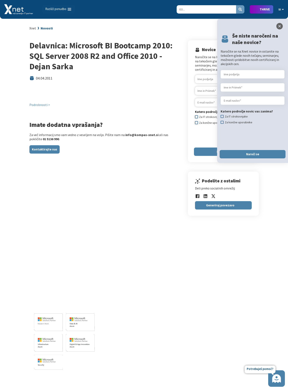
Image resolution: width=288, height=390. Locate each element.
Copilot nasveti (178, 341)
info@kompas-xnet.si (56, 306)
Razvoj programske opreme (130, 283)
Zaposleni (231, 295)
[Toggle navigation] (58, 9)
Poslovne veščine (179, 301)
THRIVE (265, 9)
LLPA (227, 319)
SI (281, 9)
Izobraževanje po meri (183, 295)
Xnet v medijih (234, 313)
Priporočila (175, 307)
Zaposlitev (231, 289)
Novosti (47, 28)
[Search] (206, 9)
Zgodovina (231, 331)
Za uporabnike (177, 283)
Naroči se (252, 154)
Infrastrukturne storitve (128, 299)
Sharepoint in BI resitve (127, 305)
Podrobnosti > (39, 105)
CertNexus (174, 329)
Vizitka (228, 283)
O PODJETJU (231, 276)
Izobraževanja (178, 276)
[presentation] (252, 137)
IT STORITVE (118, 276)
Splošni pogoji (177, 313)
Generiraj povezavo (220, 205)
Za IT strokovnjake (180, 289)
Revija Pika (231, 325)
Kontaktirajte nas (44, 149)
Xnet (32, 28)
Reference (231, 301)
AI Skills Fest (176, 335)
